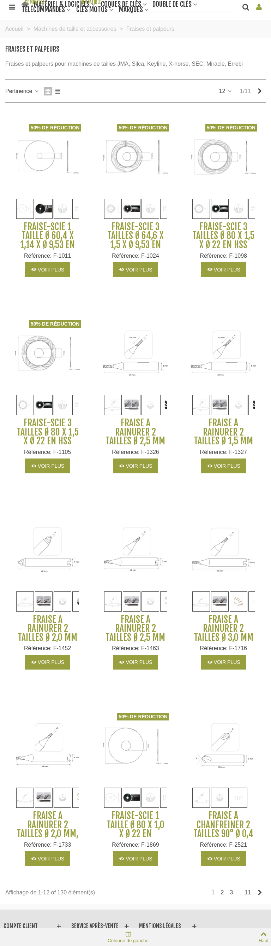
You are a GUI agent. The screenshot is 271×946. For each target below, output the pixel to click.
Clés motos (92, 9)
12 (226, 91)
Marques (131, 9)
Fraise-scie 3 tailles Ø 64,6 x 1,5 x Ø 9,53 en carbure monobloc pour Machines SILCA (135, 249)
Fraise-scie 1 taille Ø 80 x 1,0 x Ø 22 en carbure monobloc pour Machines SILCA (135, 838)
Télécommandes (43, 9)
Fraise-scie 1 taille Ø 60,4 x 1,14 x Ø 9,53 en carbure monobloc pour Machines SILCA (47, 249)
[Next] (260, 91)
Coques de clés (121, 3)
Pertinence (22, 91)
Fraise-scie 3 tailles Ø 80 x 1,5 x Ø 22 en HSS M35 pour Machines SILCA (48, 441)
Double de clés (172, 3)
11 (248, 892)
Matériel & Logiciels (62, 3)
